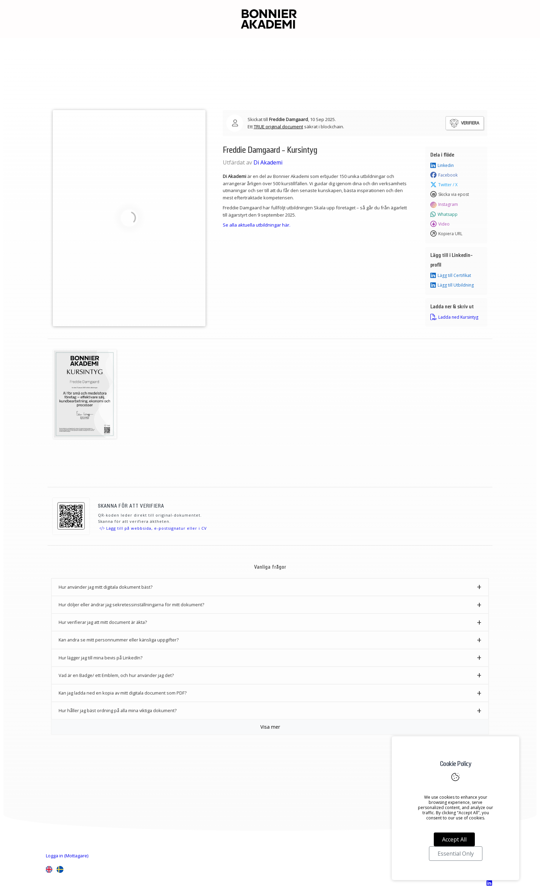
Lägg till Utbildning (452, 285)
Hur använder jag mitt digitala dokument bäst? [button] (105, 587)
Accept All (454, 839)
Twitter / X (444, 185)
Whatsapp (444, 214)
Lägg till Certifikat (450, 275)
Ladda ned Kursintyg (454, 317)
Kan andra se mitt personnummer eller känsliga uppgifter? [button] (119, 640)
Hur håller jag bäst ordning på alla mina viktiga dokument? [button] (118, 710)
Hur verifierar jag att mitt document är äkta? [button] (103, 622)
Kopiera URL (446, 234)
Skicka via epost (449, 194)
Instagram (444, 204)
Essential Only (456, 853)
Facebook (444, 175)
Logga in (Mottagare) (67, 856)
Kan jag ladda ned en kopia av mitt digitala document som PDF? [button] (123, 693)
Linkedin (442, 165)
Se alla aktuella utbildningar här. (256, 225)
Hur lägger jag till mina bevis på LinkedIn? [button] (100, 658)
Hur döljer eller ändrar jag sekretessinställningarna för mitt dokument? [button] (131, 604)
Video (440, 224)
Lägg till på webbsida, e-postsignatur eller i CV (153, 528)
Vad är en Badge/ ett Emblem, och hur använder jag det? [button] (116, 675)
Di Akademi (267, 162)
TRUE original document (278, 126)
